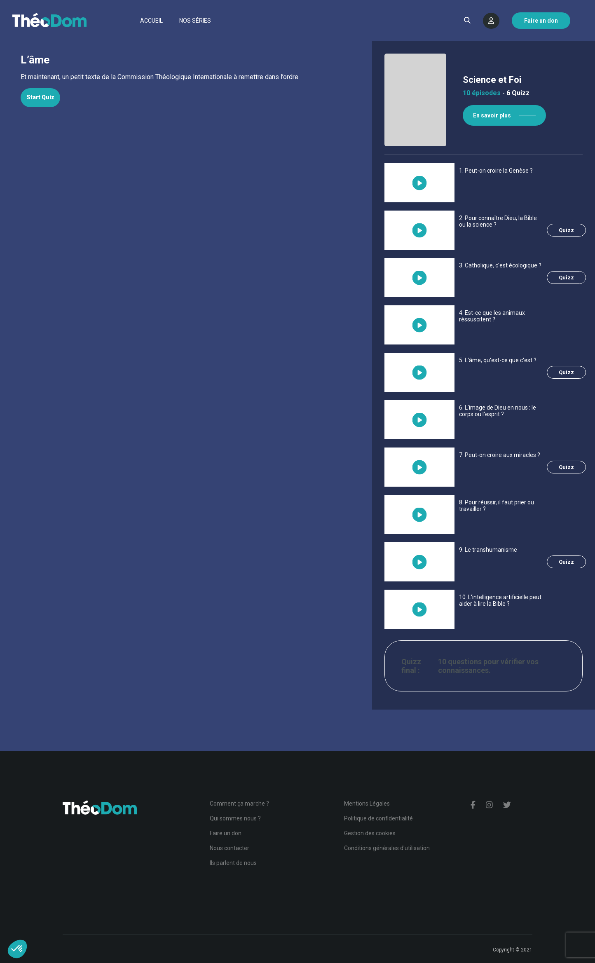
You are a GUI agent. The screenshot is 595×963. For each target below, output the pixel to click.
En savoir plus (492, 115)
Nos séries (195, 20)
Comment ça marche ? (239, 803)
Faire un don (225, 833)
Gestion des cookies (370, 833)
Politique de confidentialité (378, 818)
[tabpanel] (186, 77)
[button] (17, 949)
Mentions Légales (367, 803)
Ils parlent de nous (233, 863)
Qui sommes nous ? (235, 818)
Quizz (566, 230)
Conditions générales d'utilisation (387, 848)
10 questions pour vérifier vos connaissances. (488, 666)
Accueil (151, 20)
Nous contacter (229, 848)
